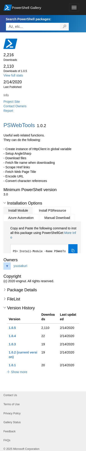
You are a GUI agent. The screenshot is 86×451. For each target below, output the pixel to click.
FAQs (6, 440)
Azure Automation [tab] (21, 218)
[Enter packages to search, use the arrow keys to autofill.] (33, 27)
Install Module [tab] (18, 210)
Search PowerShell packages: (28, 19)
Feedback (9, 431)
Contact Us (10, 395)
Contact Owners (14, 106)
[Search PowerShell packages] (64, 27)
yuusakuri (20, 266)
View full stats (13, 75)
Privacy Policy (12, 413)
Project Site (11, 101)
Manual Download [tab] (57, 218)
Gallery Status (12, 422)
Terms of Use (11, 404)
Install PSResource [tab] (52, 210)
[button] (4, 203)
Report (8, 111)
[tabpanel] (44, 242)
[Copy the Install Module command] (73, 251)
